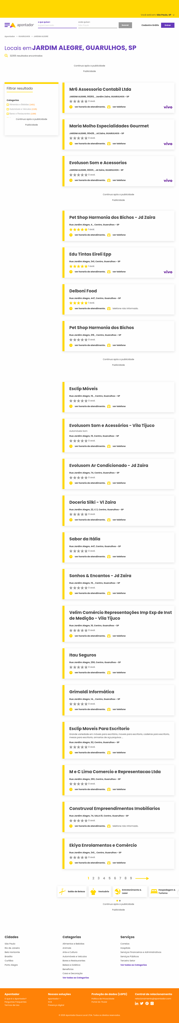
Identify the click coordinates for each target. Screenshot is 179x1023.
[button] (117, 901)
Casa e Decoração (73, 973)
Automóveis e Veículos (75, 956)
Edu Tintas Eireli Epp (90, 254)
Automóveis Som (78, 431)
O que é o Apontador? (15, 998)
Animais (67, 948)
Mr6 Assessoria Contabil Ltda (100, 89)
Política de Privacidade (103, 998)
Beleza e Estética (71, 964)
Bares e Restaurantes (74, 960)
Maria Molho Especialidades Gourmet (109, 126)
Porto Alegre (11, 964)
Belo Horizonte (12, 952)
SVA (50, 1001)
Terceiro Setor (127, 960)
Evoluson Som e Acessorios (98, 163)
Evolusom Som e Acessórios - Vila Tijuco (111, 425)
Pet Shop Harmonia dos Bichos (101, 328)
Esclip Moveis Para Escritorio (99, 729)
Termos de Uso (12, 1005)
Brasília (8, 956)
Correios (124, 943)
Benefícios (68, 969)
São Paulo (10, 943)
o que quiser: (44, 22)
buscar (125, 25)
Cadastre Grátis (150, 25)
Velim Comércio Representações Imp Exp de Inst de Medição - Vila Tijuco (120, 615)
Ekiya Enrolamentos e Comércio (103, 845)
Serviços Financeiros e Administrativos (140, 952)
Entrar (168, 25)
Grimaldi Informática (91, 692)
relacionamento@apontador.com (153, 998)
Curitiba (9, 960)
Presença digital (56, 1005)
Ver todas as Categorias (76, 977)
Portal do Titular (99, 1001)
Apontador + (54, 998)
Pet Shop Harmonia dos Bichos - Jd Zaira (112, 217)
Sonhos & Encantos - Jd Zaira (100, 576)
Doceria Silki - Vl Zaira (92, 502)
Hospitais (125, 948)
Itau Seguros (82, 655)
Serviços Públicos (129, 956)
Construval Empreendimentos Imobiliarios (114, 808)
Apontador (10, 36)
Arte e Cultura (70, 952)
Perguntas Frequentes (15, 1001)
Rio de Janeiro (12, 948)
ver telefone (119, 106)
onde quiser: (84, 22)
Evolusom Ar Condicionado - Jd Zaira (108, 465)
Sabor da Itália (84, 539)
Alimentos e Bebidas (73, 943)
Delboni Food (83, 291)
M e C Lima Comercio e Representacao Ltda (115, 772)
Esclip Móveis (83, 389)
